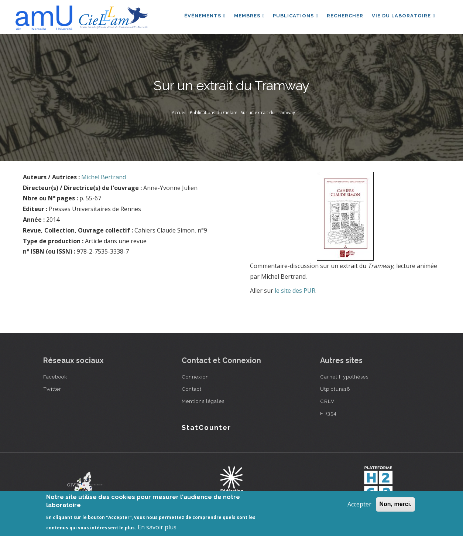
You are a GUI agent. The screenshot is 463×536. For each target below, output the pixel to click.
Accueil (179, 112)
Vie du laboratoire (403, 16)
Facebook (55, 377)
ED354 (328, 413)
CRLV (327, 401)
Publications (294, 16)
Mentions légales (203, 401)
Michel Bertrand (103, 177)
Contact (192, 389)
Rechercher (344, 16)
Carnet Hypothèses (344, 377)
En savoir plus (157, 527)
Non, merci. (395, 504)
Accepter (359, 504)
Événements (203, 16)
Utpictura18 (335, 389)
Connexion (195, 377)
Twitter (52, 389)
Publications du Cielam (213, 112)
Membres (248, 16)
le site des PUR (295, 290)
